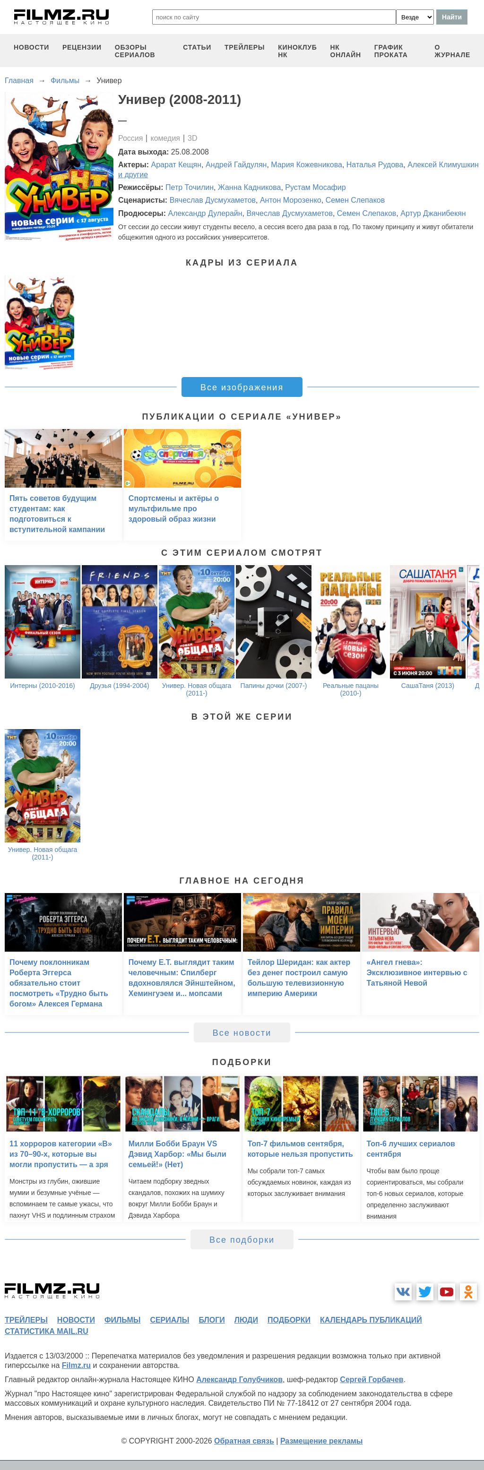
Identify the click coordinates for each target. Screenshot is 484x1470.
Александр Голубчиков (239, 1379)
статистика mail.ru (46, 1331)
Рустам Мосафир (315, 187)
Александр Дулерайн (205, 213)
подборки (289, 1320)
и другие (133, 175)
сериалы (169, 1320)
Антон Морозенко (290, 200)
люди (246, 1320)
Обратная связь (244, 1441)
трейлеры (245, 47)
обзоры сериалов (135, 51)
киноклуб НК (297, 51)
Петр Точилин (189, 187)
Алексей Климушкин (443, 165)
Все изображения (242, 387)
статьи (197, 47)
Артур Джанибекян (433, 213)
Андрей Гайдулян (236, 165)
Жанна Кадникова (249, 187)
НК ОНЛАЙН (345, 51)
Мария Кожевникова (306, 165)
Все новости (242, 1033)
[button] (467, 630)
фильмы (122, 1320)
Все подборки (242, 1240)
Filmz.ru (76, 1365)
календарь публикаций (371, 1320)
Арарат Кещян (176, 165)
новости (31, 47)
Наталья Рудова (375, 165)
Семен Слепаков (355, 200)
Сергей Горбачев (371, 1379)
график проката (391, 51)
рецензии (82, 47)
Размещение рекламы (321, 1441)
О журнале (452, 51)
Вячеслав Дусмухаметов (213, 200)
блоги (212, 1320)
